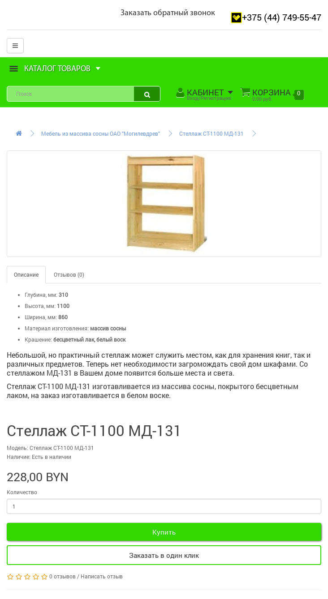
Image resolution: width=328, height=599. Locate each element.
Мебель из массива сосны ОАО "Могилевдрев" (100, 133)
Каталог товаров (55, 69)
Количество (22, 492)
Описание (26, 274)
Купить (164, 531)
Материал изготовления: (57, 328)
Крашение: (38, 339)
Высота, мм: (40, 305)
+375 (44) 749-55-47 (281, 17)
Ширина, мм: (41, 317)
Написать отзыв (102, 576)
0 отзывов (62, 576)
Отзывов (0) (69, 274)
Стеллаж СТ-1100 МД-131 (211, 133)
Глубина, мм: (41, 294)
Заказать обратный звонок (168, 13)
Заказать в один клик (164, 555)
